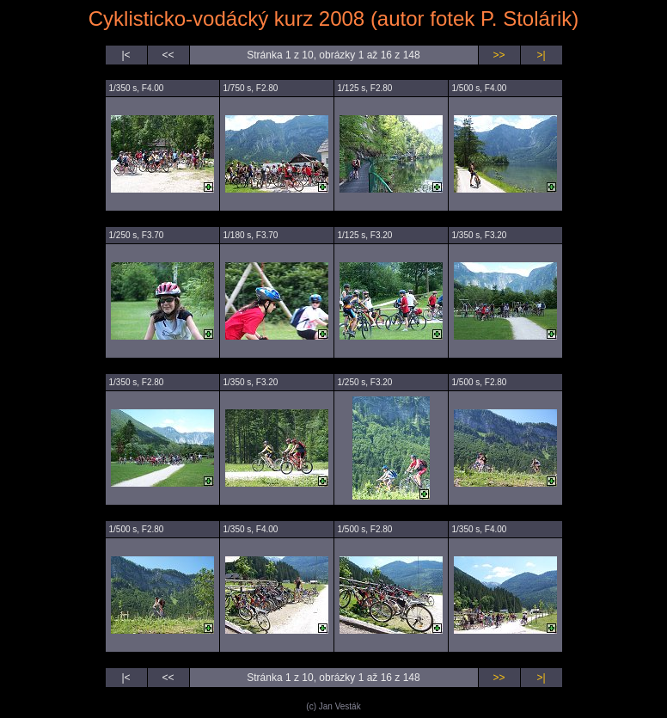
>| (540, 55)
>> (499, 55)
